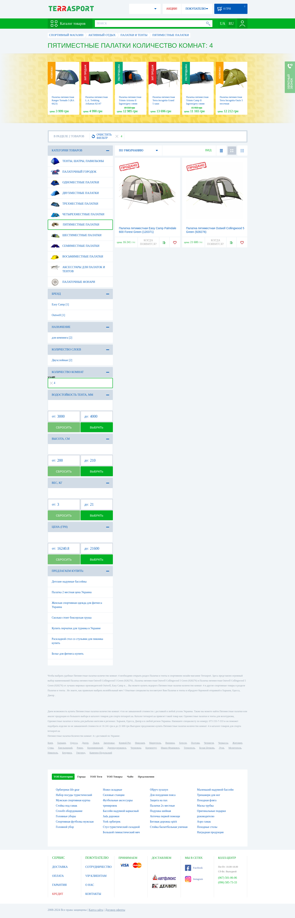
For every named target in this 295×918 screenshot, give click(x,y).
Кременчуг (151, 747)
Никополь (53, 752)
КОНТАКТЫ (93, 893)
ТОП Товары (115, 776)
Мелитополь (234, 747)
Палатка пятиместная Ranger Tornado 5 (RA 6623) (63, 100)
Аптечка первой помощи (165, 816)
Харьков (61, 742)
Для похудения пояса (163, 795)
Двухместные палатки (74, 193)
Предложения (146, 776)
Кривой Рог (124, 742)
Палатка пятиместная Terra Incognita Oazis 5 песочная (231, 100)
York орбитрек (111, 821)
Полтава (195, 742)
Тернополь (189, 747)
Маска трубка (205, 805)
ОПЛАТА (58, 875)
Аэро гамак (204, 821)
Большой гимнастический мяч (121, 832)
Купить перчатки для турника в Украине (76, 628)
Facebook (194, 868)
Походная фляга (207, 800)
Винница (170, 742)
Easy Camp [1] (60, 304)
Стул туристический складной (121, 826)
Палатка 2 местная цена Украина (72, 592)
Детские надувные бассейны (69, 581)
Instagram (194, 879)
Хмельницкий (65, 747)
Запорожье (109, 742)
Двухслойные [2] (62, 360)
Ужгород (80, 752)
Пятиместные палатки (74, 224)
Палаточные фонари (72, 282)
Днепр (85, 742)
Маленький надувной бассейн (215, 789)
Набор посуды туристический (74, 795)
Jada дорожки (111, 816)
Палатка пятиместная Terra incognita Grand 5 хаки (164, 100)
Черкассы (223, 742)
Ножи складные (112, 789)
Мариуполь (155, 742)
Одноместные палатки (74, 182)
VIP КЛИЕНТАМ (96, 875)
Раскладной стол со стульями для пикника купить (77, 641)
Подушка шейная (160, 811)
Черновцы (135, 747)
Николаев (140, 742)
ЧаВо (130, 776)
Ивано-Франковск (170, 747)
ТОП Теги (96, 776)
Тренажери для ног (208, 795)
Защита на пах (158, 800)
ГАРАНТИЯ (59, 884)
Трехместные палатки (74, 204)
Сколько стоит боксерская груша (72, 617)
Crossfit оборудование (69, 811)
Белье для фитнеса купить (68, 653)
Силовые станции (113, 795)
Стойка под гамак (66, 805)
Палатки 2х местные (162, 805)
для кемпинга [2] (62, 337)
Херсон (183, 742)
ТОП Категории (63, 776)
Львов (96, 742)
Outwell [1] (58, 315)
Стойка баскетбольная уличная (168, 826)
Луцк (221, 747)
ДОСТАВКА (60, 866)
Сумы (51, 747)
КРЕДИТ (57, 893)
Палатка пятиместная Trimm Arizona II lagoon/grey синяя (130, 100)
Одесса (73, 742)
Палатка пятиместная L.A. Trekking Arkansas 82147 (96, 100)
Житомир (237, 742)
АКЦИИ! (171, 8)
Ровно (80, 747)
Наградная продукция (210, 832)
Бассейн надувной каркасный (121, 811)
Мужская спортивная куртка (73, 800)
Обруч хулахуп (159, 789)
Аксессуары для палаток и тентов (77, 268)
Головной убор (65, 826)
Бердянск (67, 752)
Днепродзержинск (116, 747)
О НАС (89, 884)
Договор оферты (115, 909)
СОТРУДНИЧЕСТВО (98, 866)
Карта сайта (96, 909)
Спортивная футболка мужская (75, 821)
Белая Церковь (206, 747)
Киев (50, 742)
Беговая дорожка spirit (163, 821)
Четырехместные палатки (77, 214)
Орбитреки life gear (67, 789)
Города (81, 776)
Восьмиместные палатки (76, 256)
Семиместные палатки (74, 246)
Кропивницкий (95, 747)
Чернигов (209, 742)
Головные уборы (66, 816)
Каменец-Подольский (101, 752)
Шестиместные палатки (76, 235)
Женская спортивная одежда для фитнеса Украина (77, 605)
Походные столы (207, 826)
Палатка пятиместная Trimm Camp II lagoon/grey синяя (197, 100)
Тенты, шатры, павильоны (77, 161)
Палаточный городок (73, 172)
